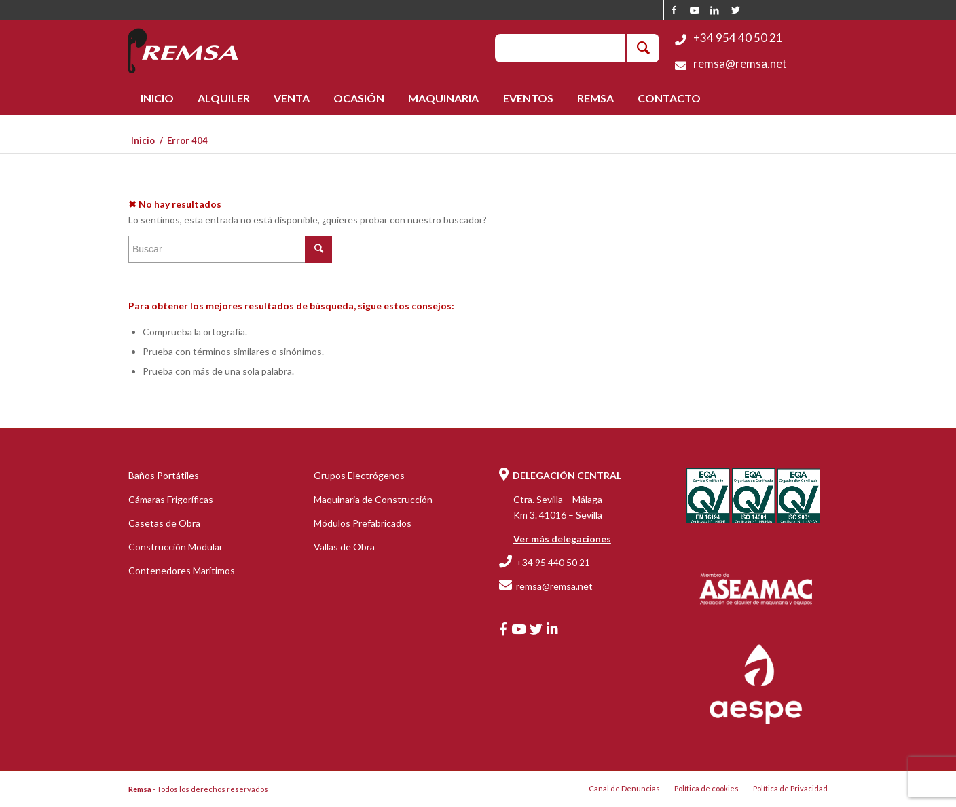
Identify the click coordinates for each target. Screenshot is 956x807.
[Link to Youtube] (694, 10)
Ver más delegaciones (562, 538)
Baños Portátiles (163, 475)
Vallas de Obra (344, 546)
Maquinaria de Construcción (373, 499)
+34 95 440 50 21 (553, 562)
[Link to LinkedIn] (714, 10)
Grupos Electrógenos (359, 475)
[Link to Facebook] (674, 10)
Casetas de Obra (164, 523)
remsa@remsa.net (740, 63)
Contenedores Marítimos (181, 570)
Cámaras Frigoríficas (170, 499)
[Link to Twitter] (735, 10)
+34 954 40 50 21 (738, 37)
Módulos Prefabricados (362, 523)
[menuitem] (156, 98)
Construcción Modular (175, 546)
